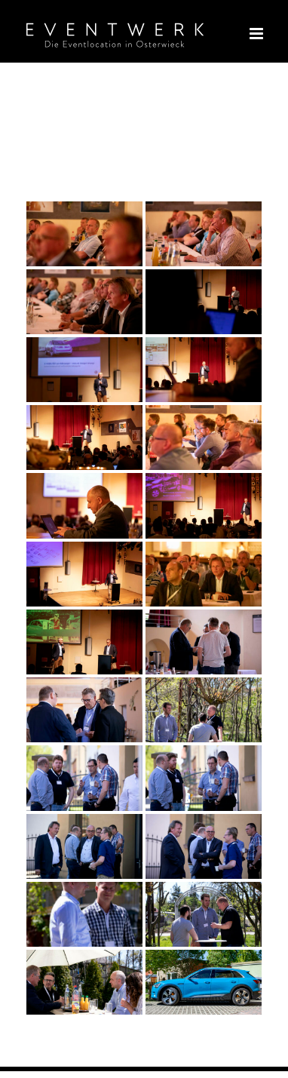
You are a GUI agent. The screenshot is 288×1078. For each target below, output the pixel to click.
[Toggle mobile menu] (257, 33)
